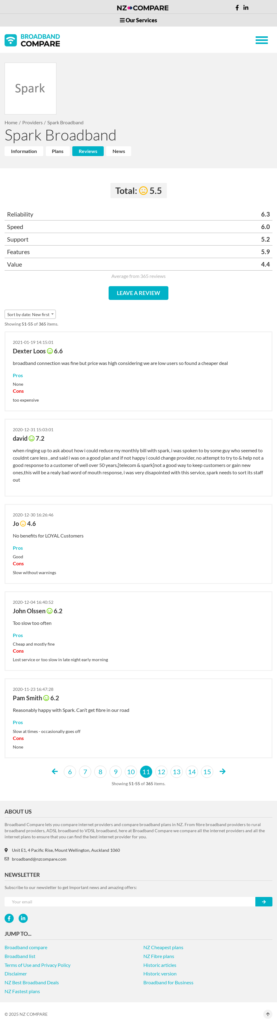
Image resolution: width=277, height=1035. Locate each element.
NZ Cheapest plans (163, 947)
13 (177, 771)
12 (161, 771)
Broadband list (20, 956)
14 (192, 771)
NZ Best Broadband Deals (32, 982)
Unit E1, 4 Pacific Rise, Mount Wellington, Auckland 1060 (62, 850)
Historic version (160, 973)
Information (24, 151)
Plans (57, 151)
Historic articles (159, 965)
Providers (32, 122)
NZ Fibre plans (158, 956)
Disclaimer (16, 973)
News (119, 151)
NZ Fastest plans (22, 991)
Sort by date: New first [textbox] (28, 314)
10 (131, 771)
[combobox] (30, 314)
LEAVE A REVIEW (138, 293)
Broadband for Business (168, 982)
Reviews (88, 151)
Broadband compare (26, 947)
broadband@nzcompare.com (36, 859)
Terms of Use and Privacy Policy (37, 965)
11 (146, 771)
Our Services (138, 20)
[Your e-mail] (130, 901)
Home (11, 122)
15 (207, 771)
